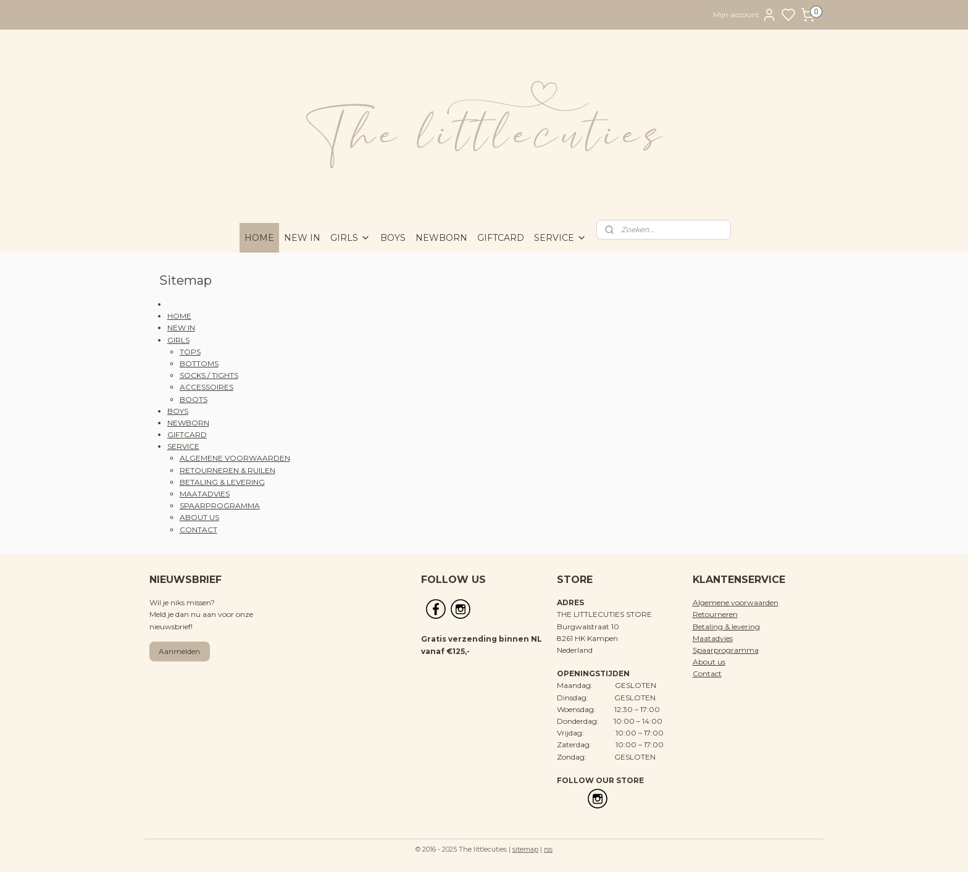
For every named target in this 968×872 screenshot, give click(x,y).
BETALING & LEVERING (222, 482)
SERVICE (560, 237)
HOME (259, 237)
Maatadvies (713, 638)
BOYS (393, 237)
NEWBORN (441, 237)
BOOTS (193, 399)
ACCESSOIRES (206, 387)
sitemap (525, 849)
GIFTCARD (500, 237)
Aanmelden (179, 651)
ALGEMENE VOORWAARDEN (235, 458)
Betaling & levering (726, 626)
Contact (707, 673)
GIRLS (350, 237)
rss (548, 849)
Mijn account (745, 14)
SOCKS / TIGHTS (209, 375)
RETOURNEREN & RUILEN (227, 470)
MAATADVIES (205, 493)
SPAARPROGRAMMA (220, 505)
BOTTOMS (199, 363)
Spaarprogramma (726, 650)
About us (709, 661)
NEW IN (302, 237)
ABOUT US (199, 517)
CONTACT (198, 529)
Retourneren (715, 614)
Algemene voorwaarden (735, 602)
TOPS (190, 351)
